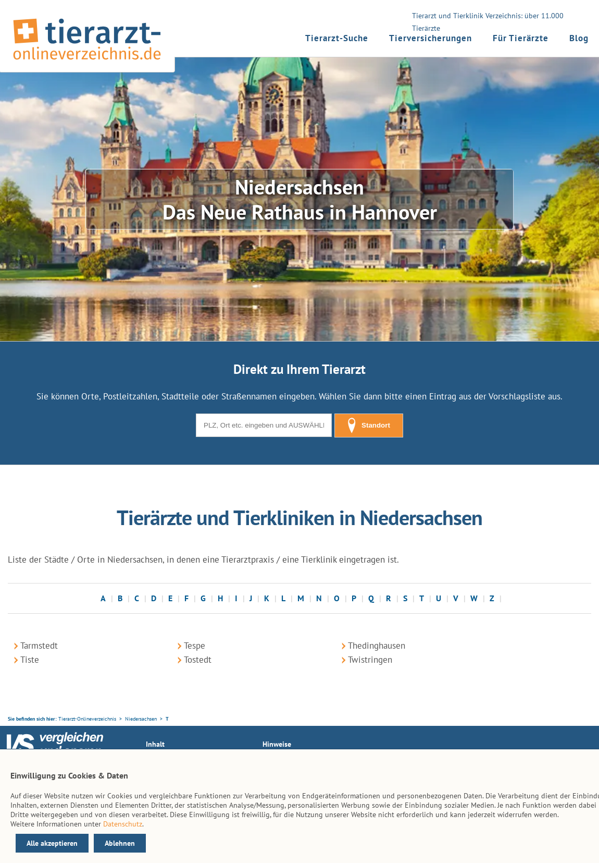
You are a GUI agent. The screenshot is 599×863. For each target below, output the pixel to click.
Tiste (29, 659)
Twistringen (370, 659)
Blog (579, 38)
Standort (368, 425)
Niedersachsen (141, 718)
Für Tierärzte (520, 38)
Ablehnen (120, 843)
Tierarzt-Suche (336, 38)
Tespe (194, 645)
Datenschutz (122, 824)
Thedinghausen (376, 645)
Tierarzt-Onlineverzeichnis (87, 718)
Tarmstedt (39, 645)
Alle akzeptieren (52, 843)
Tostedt (197, 659)
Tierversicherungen (430, 38)
